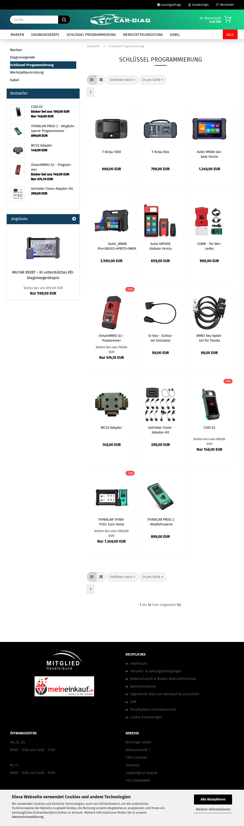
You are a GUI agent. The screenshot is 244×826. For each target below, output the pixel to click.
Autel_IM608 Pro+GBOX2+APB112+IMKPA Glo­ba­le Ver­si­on (117, 246)
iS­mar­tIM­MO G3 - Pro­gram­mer (111, 338)
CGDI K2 (209, 428)
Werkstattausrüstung (143, 34)
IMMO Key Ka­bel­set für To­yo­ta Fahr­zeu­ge (209, 338)
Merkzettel (225, 4)
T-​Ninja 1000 (111, 152)
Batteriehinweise (143, 686)
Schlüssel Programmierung (91, 34)
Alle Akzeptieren (213, 799)
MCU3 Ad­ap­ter (111, 428)
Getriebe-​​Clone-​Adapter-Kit (160, 430)
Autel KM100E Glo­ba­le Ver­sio (160, 246)
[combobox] (122, 80)
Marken (17, 34)
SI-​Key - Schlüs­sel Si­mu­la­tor (160, 338)
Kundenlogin (198, 4)
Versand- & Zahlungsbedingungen (156, 671)
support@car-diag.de (142, 773)
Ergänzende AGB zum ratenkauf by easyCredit (164, 694)
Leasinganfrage (169, 4)
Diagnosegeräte (45, 34)
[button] (92, 80)
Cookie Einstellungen (146, 717)
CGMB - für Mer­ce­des (209, 246)
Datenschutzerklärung (27, 817)
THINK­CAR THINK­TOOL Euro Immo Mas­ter (111, 522)
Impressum (138, 664)
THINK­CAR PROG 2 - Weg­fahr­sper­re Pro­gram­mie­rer (160, 522)
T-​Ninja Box (160, 152)
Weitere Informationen (213, 809)
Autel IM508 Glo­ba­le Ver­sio (209, 154)
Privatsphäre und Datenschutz (153, 710)
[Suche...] (64, 20)
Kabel (175, 34)
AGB (133, 702)
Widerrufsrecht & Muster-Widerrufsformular (163, 679)
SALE (230, 34)
